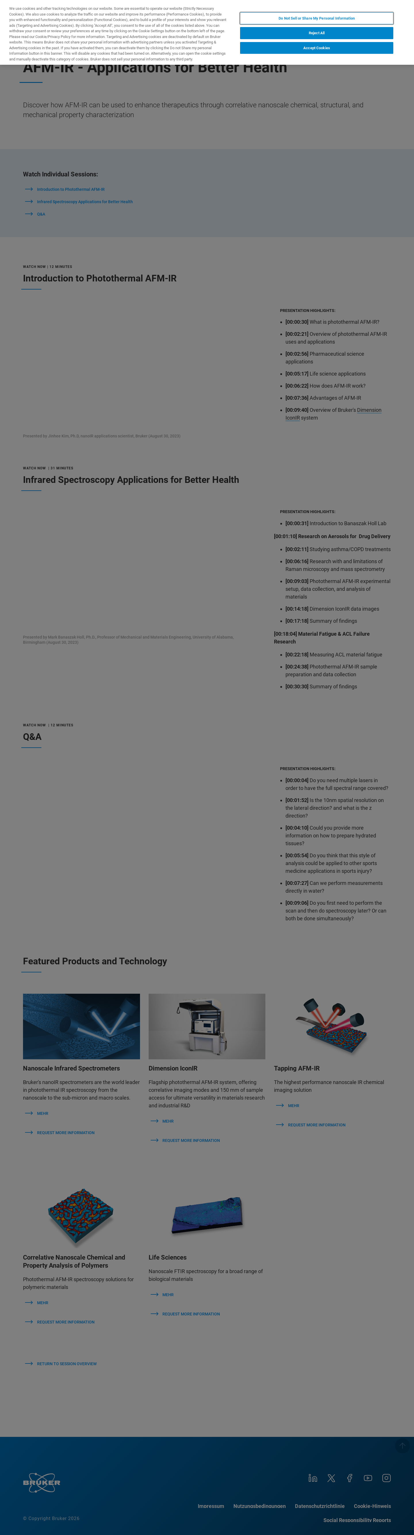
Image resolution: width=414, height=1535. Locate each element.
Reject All (317, 33)
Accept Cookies (316, 48)
